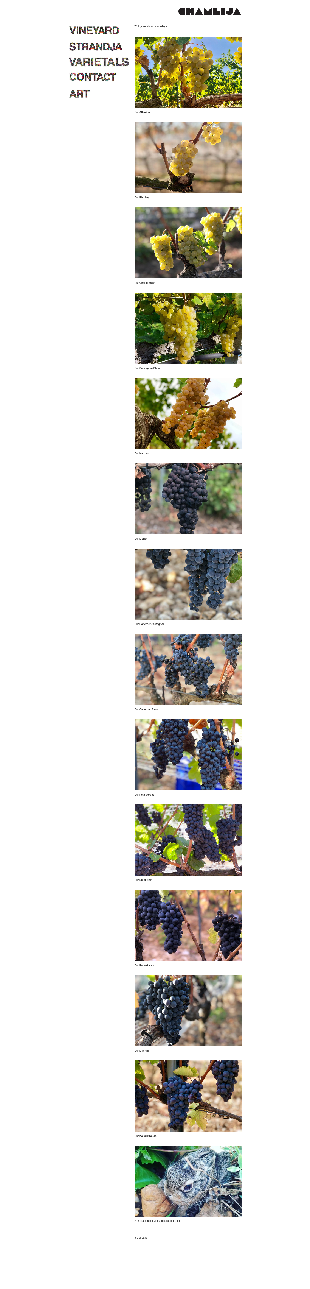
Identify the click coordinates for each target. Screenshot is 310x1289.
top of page (141, 1237)
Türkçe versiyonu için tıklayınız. (152, 26)
